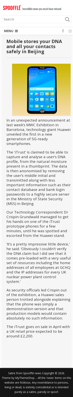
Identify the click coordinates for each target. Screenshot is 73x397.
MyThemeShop (24, 378)
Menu (8, 31)
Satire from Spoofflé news (24, 373)
